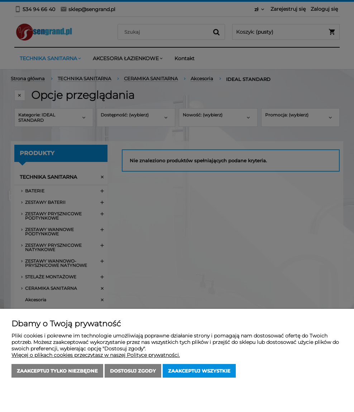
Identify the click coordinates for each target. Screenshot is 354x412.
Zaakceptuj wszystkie (199, 371)
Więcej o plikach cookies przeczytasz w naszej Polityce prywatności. (95, 355)
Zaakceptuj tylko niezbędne (57, 371)
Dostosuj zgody (133, 371)
